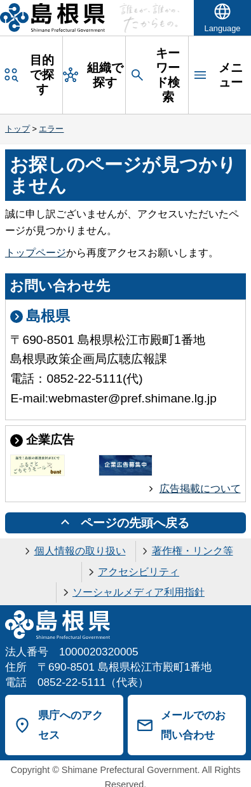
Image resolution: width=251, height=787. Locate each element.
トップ (17, 128)
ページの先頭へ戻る (135, 523)
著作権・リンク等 (192, 550)
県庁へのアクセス (70, 725)
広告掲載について (200, 488)
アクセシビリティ (138, 571)
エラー (51, 128)
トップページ (35, 252)
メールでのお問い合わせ (193, 725)
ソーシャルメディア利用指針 (138, 592)
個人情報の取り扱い (80, 550)
